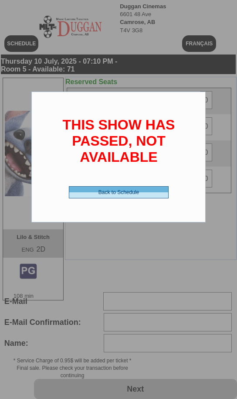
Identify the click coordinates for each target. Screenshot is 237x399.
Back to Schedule (118, 192)
